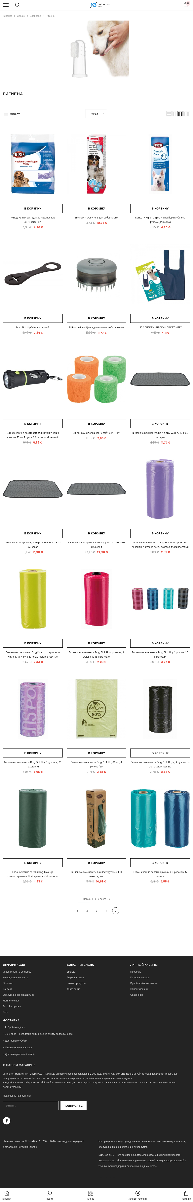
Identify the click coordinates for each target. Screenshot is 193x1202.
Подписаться (76, 1106)
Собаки (21, 16)
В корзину (32, 208)
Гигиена (50, 16)
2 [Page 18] (87, 910)
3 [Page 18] (96, 910)
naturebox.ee (106, 1177)
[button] (169, 113)
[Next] (115, 910)
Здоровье (35, 16)
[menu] (6, 5)
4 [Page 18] (106, 910)
